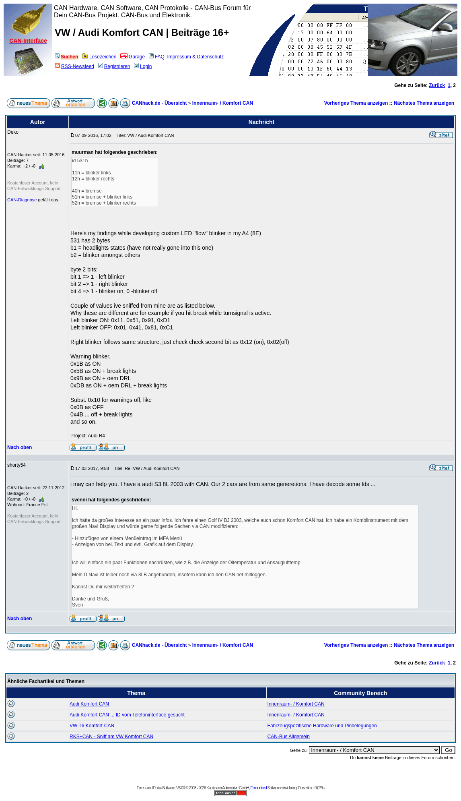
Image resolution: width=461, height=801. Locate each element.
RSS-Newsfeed (74, 66)
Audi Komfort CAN (89, 704)
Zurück (437, 85)
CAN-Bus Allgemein (289, 736)
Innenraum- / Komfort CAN (222, 103)
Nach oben (19, 447)
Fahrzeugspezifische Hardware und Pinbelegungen (322, 726)
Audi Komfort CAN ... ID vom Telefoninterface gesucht (127, 715)
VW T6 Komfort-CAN (92, 726)
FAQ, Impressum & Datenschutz (186, 57)
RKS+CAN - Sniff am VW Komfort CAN (111, 736)
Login (143, 66)
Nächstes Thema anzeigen (424, 103)
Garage (132, 57)
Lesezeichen (99, 57)
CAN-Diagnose (22, 199)
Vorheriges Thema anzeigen (356, 103)
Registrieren (114, 66)
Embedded (258, 788)
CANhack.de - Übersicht (159, 103)
